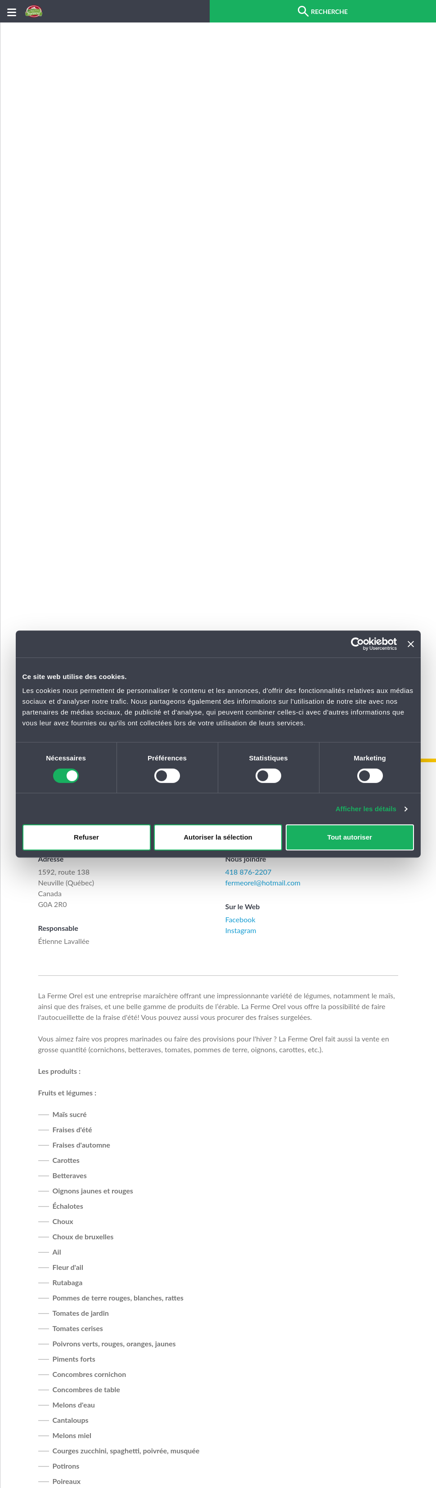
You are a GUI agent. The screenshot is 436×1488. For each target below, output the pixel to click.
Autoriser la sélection (218, 837)
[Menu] (11, 11)
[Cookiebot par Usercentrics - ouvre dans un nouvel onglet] (357, 644)
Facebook (240, 919)
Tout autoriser (349, 837)
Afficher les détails (366, 809)
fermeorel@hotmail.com (263, 882)
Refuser (86, 837)
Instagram (240, 930)
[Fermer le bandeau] (411, 644)
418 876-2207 (248, 871)
